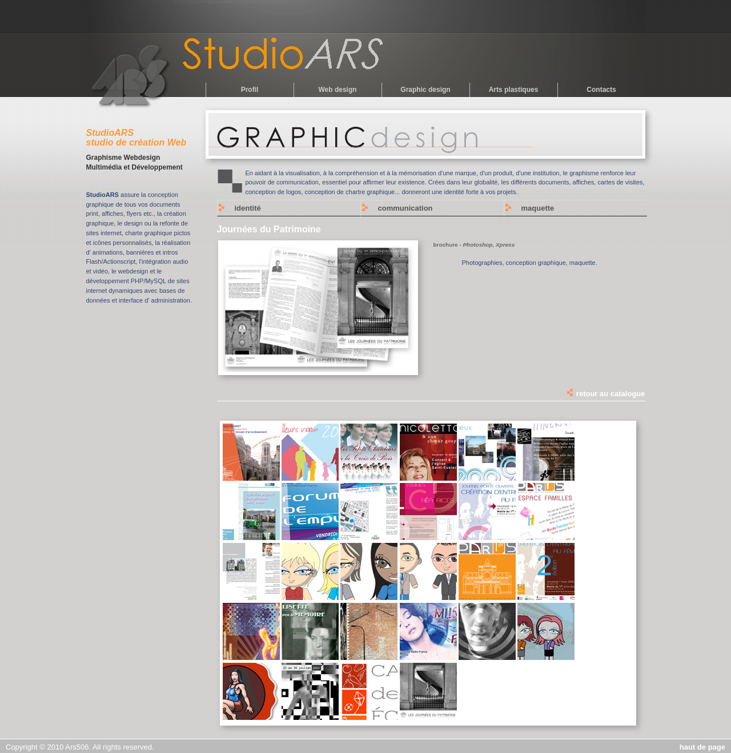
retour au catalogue (605, 393)
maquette (538, 208)
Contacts (601, 90)
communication (405, 208)
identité (248, 208)
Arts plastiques (514, 90)
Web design (337, 90)
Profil (250, 90)
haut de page (702, 747)
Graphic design (425, 90)
